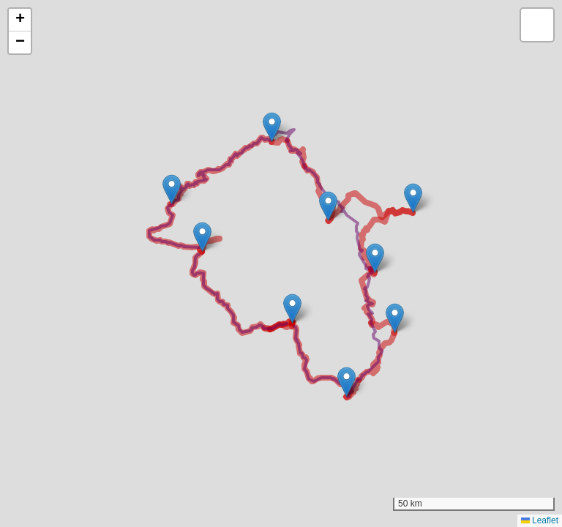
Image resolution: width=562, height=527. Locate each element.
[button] (292, 309)
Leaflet (539, 520)
